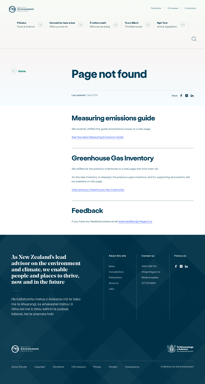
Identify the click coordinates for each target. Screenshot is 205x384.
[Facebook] (181, 95)
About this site (19, 366)
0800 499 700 (149, 266)
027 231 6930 (149, 283)
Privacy (97, 366)
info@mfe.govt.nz (151, 272)
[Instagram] (186, 95)
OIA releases (172, 8)
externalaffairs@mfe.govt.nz (135, 221)
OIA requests (79, 366)
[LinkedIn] (192, 95)
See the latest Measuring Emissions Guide (97, 136)
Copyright (39, 366)
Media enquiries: (150, 277)
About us (113, 283)
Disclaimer (58, 366)
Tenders (113, 366)
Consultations (190, 8)
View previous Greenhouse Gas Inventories (98, 189)
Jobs (111, 289)
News (112, 266)
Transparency (132, 366)
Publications (156, 8)
